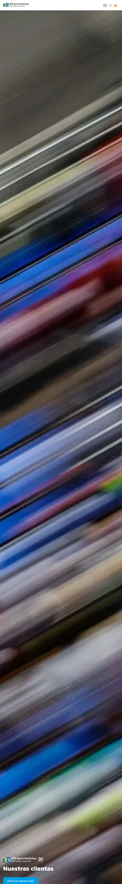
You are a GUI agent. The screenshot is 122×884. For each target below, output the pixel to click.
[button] (115, 5)
